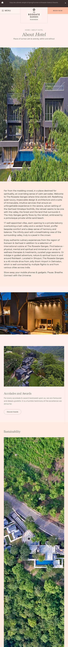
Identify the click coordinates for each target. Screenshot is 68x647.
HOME (27, 30)
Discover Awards (12, 412)
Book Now (57, 10)
